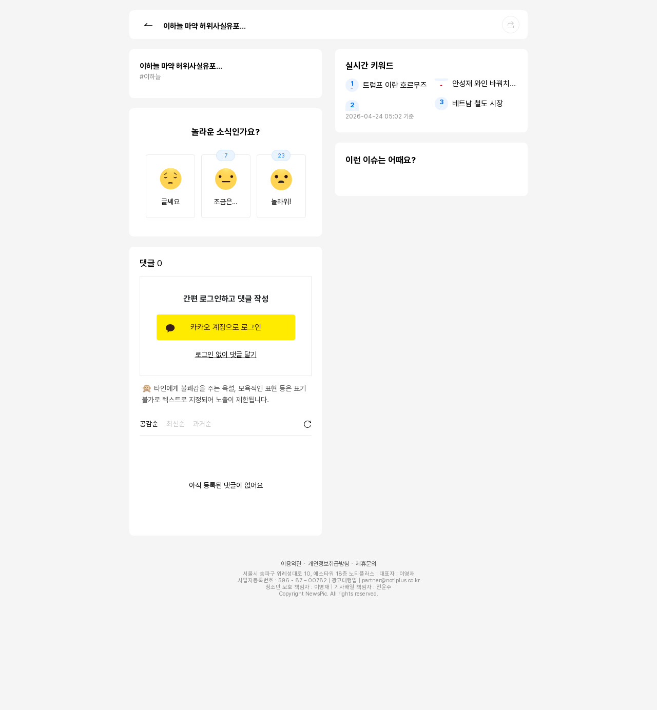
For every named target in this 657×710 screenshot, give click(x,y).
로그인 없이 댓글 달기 (226, 354)
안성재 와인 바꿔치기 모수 (484, 83)
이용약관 (291, 563)
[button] (148, 24)
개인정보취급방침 (328, 563)
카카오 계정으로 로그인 (225, 327)
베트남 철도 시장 (477, 103)
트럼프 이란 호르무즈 (395, 85)
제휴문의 (366, 563)
